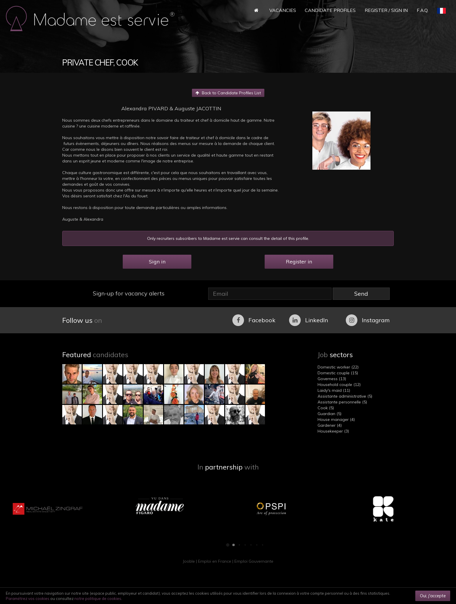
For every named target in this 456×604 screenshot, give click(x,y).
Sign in (157, 261)
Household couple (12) (339, 384)
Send (361, 293)
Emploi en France (214, 561)
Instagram (368, 320)
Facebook (253, 320)
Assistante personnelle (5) (342, 402)
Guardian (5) (329, 413)
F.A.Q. (422, 10)
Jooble (189, 561)
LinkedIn (308, 320)
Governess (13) (332, 378)
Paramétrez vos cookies (27, 598)
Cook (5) (326, 407)
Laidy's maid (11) (334, 390)
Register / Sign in (386, 10)
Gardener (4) (330, 425)
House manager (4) (336, 419)
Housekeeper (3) (333, 431)
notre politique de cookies (97, 598)
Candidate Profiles (330, 10)
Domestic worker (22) (338, 367)
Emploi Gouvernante (253, 561)
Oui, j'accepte (433, 595)
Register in (299, 261)
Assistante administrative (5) (345, 396)
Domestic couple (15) (338, 372)
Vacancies (282, 10)
